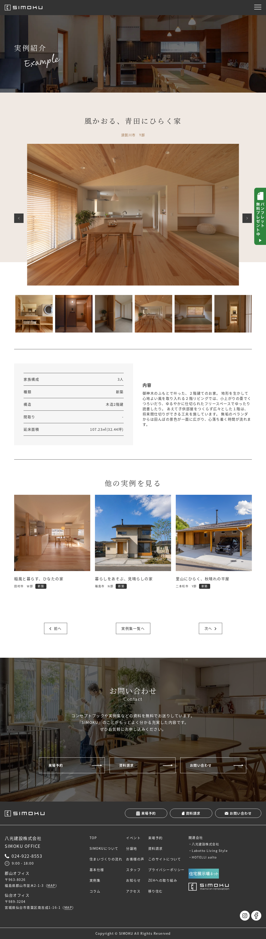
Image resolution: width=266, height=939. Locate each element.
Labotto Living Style (210, 850)
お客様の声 (135, 859)
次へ (247, 218)
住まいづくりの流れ (106, 859)
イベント (133, 837)
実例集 (95, 880)
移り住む (155, 891)
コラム (95, 891)
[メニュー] (257, 7)
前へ (19, 218)
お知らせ (133, 880)
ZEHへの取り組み (162, 880)
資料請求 (126, 765)
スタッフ (133, 869)
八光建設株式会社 (205, 844)
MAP (51, 886)
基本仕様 (97, 869)
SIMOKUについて (104, 848)
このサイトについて (164, 859)
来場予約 (56, 765)
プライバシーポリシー (166, 869)
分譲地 (131, 848)
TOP (93, 837)
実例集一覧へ (133, 628)
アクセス (133, 891)
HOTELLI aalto (204, 857)
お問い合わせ (201, 765)
